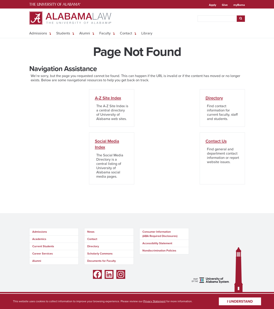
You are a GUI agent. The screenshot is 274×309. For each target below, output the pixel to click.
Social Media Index (107, 144)
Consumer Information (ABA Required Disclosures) (159, 234)
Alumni (84, 33)
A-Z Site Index (108, 98)
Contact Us (216, 141)
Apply (212, 5)
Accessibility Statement (157, 243)
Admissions (38, 33)
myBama (239, 5)
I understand (240, 301)
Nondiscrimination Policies (159, 250)
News (91, 232)
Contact (126, 33)
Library (146, 33)
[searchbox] (217, 18)
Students (63, 33)
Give (225, 5)
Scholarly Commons (100, 253)
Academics (39, 239)
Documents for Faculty (101, 261)
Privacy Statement (154, 301)
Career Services (42, 253)
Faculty (105, 33)
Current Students (43, 246)
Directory (214, 98)
